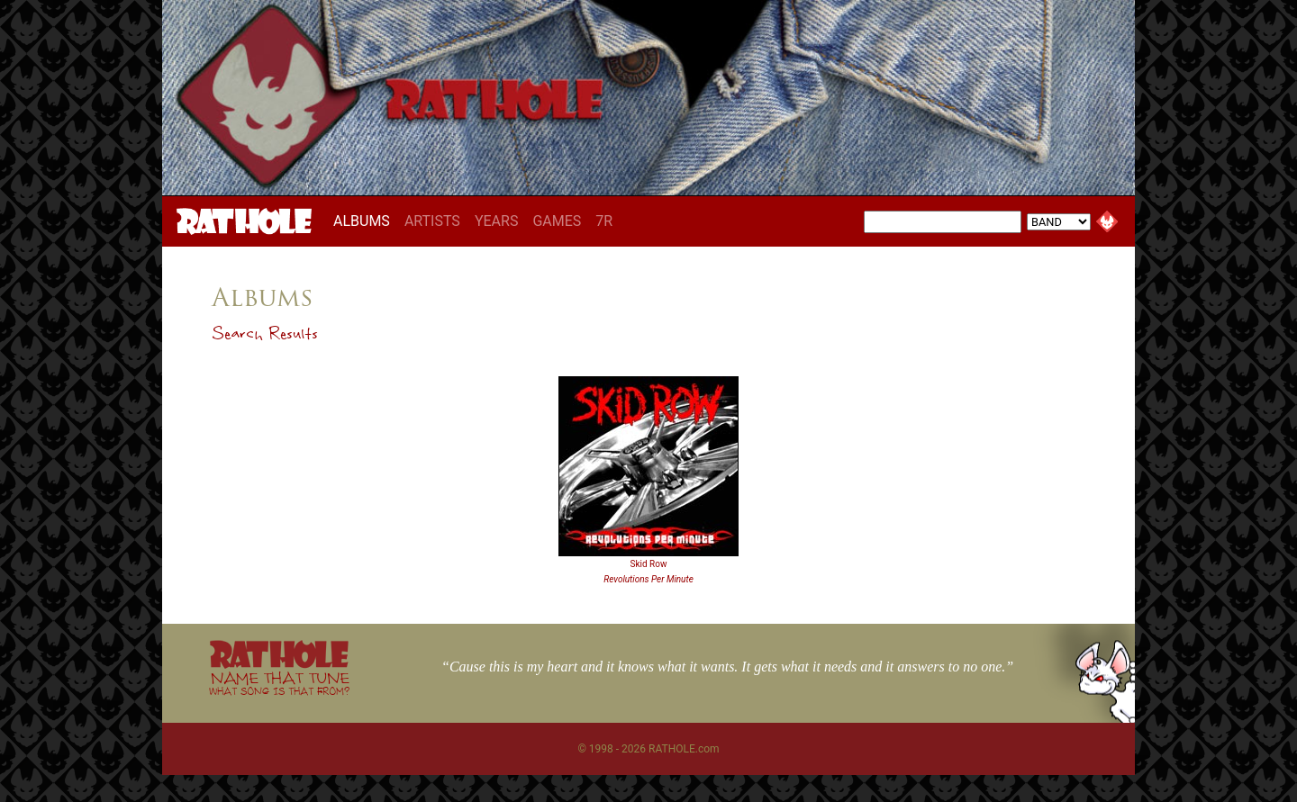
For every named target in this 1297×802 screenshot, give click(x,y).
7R (603, 221)
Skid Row (648, 564)
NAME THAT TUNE (279, 682)
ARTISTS (432, 221)
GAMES (556, 221)
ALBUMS (365, 221)
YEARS (497, 221)
